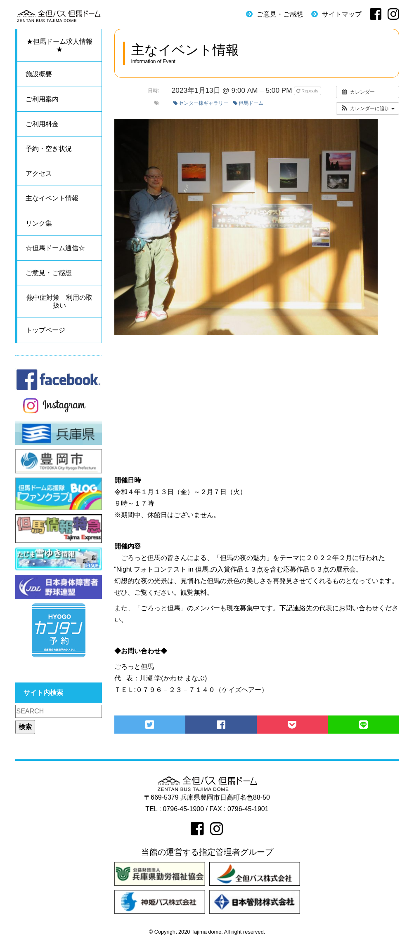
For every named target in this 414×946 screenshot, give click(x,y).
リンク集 (39, 223)
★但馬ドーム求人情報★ (59, 45)
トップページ (45, 330)
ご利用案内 (42, 99)
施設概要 (39, 74)
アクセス (39, 173)
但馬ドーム (248, 103)
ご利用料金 (42, 123)
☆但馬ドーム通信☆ (55, 248)
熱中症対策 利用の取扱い (59, 301)
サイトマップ (342, 14)
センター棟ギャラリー (200, 103)
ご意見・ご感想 (280, 14)
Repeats (307, 90)
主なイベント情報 (52, 198)
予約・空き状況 (49, 148)
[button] (367, 108)
